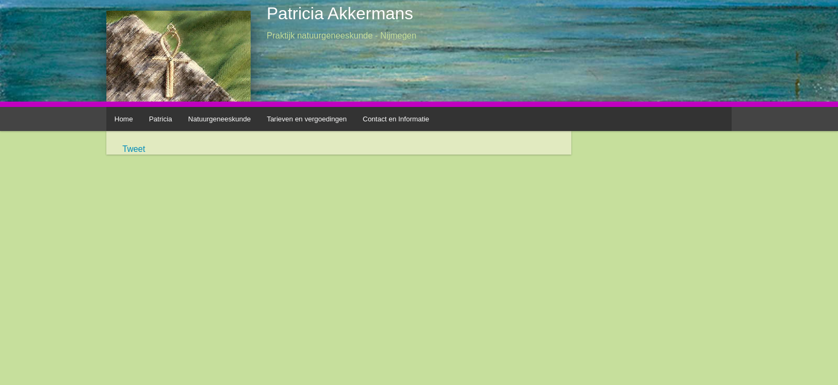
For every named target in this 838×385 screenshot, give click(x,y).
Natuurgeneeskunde (219, 119)
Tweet (133, 148)
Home (123, 119)
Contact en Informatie (396, 119)
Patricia (160, 119)
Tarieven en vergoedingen (307, 119)
